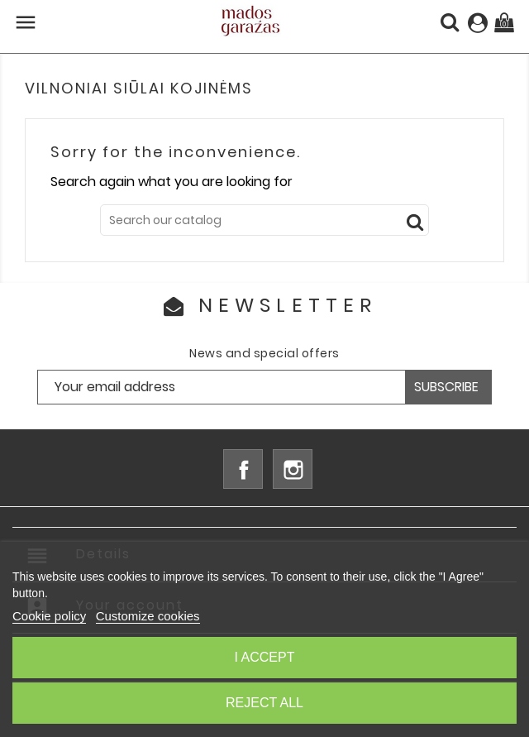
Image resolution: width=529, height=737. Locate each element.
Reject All (264, 703)
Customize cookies (148, 616)
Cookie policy (49, 616)
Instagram (293, 469)
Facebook (243, 469)
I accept (265, 657)
